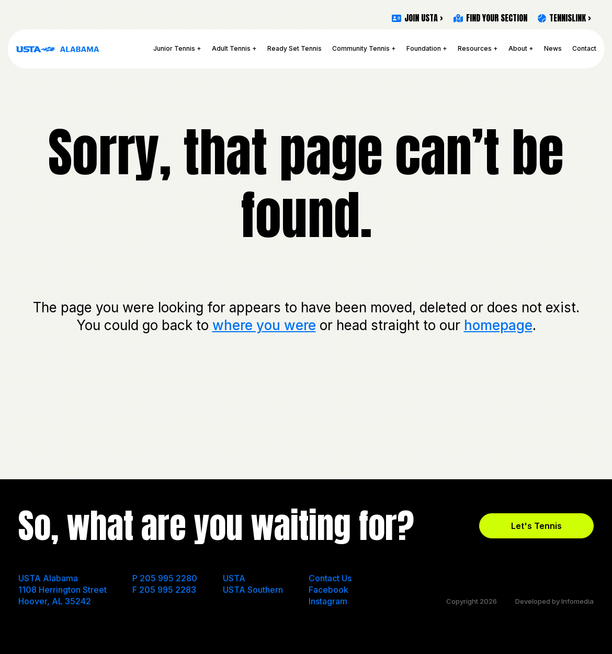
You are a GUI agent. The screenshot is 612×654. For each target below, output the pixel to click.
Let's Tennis (536, 526)
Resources (475, 48)
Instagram (328, 601)
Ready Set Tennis (294, 48)
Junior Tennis (174, 48)
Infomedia (577, 601)
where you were (264, 325)
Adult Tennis (231, 48)
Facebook (328, 589)
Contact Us (330, 578)
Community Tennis (361, 48)
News (553, 48)
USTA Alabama (57, 49)
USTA (234, 578)
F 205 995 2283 (164, 589)
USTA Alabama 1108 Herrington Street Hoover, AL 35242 (62, 589)
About (517, 48)
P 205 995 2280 (164, 578)
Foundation (423, 48)
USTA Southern (253, 589)
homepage (498, 325)
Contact (584, 48)
